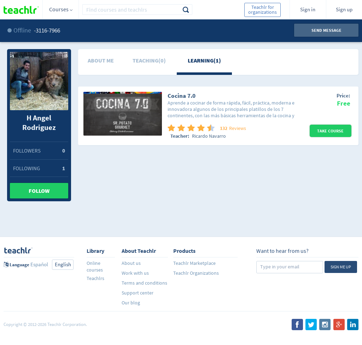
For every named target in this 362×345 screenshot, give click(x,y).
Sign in (307, 9)
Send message (326, 30)
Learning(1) (204, 60)
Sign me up (341, 266)
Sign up (344, 9)
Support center (137, 293)
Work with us (135, 273)
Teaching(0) (149, 60)
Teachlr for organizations (262, 9)
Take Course (330, 130)
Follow (39, 190)
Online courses (95, 266)
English (63, 264)
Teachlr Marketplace (194, 263)
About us (131, 263)
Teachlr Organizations (196, 273)
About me (101, 60)
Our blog (131, 302)
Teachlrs (95, 278)
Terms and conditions (144, 283)
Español (39, 264)
